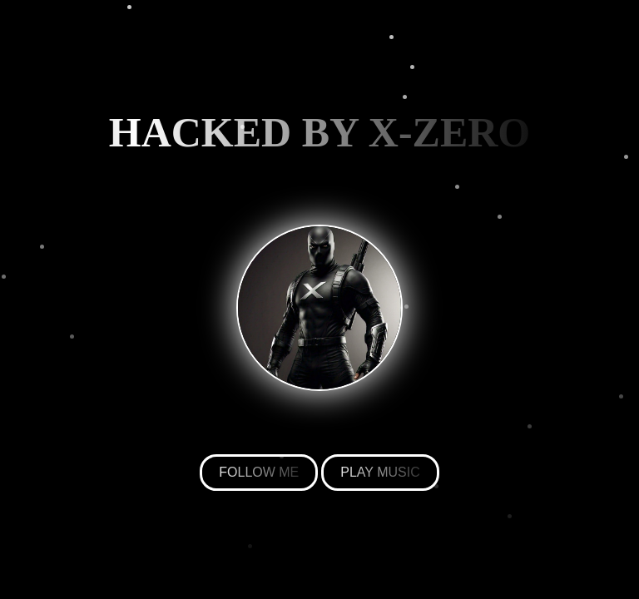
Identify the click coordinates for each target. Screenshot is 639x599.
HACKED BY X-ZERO (320, 132)
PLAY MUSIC (379, 472)
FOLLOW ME (259, 472)
